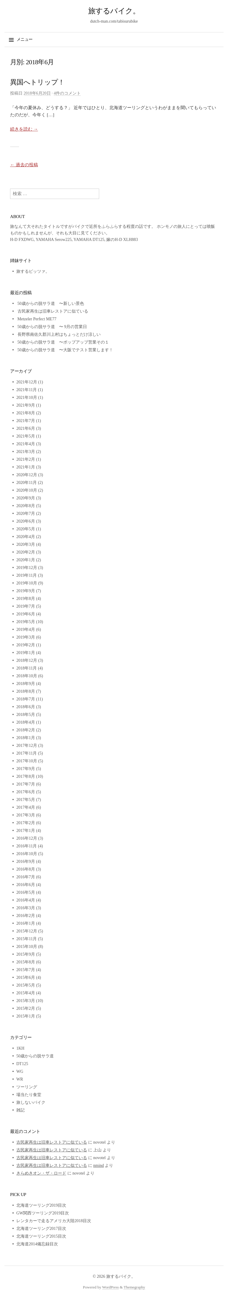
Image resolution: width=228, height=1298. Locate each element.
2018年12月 (26, 660)
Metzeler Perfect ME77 (37, 319)
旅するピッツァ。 (33, 271)
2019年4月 (25, 629)
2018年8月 (25, 691)
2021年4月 (25, 444)
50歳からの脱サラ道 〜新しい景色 (51, 303)
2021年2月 (25, 459)
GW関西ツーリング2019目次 (42, 1213)
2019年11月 (26, 575)
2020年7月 (25, 513)
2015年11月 (26, 939)
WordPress (110, 1287)
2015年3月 (25, 1000)
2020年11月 (26, 482)
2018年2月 (25, 730)
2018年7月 (25, 699)
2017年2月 (25, 823)
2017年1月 (25, 830)
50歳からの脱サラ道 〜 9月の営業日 (52, 326)
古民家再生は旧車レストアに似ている (53, 311)
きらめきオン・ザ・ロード (41, 1173)
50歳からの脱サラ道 (35, 1056)
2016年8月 (25, 869)
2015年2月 (25, 1008)
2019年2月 (25, 645)
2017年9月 (25, 768)
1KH (20, 1048)
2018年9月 (25, 683)
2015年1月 (25, 1016)
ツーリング (26, 1087)
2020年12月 (26, 475)
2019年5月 (25, 622)
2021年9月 (25, 405)
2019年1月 (25, 652)
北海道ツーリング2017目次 (41, 1228)
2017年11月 (26, 753)
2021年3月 (25, 451)
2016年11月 (26, 846)
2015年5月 (25, 985)
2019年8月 (25, 598)
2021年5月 (25, 436)
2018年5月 (25, 714)
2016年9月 (25, 861)
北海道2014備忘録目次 (37, 1244)
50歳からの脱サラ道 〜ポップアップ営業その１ (63, 342)
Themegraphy (134, 1287)
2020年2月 (25, 552)
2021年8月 (25, 413)
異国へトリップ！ (37, 82)
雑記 (20, 1110)
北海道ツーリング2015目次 (41, 1236)
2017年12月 (26, 745)
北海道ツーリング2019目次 (41, 1205)
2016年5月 (25, 892)
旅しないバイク (30, 1102)
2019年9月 (25, 591)
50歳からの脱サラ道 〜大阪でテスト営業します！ (65, 350)
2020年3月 (25, 544)
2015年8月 (25, 962)
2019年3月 (25, 637)
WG (19, 1071)
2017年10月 (26, 761)
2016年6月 (25, 884)
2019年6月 (25, 614)
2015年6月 (25, 977)
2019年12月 (26, 567)
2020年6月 (25, 521)
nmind (98, 1165)
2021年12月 (26, 382)
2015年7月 (25, 970)
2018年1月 (25, 738)
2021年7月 (25, 420)
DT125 (22, 1064)
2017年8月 (25, 776)
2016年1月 (25, 923)
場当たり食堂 (28, 1094)
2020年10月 (26, 490)
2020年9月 (25, 498)
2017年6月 (25, 792)
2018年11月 (26, 668)
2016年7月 (25, 877)
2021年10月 (26, 397)
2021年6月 (25, 428)
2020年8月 (25, 506)
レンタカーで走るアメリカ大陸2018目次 (53, 1221)
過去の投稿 (24, 164)
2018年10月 (26, 676)
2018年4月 (25, 722)
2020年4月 (25, 536)
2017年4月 (25, 807)
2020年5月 (25, 529)
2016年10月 (26, 854)
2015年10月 (26, 946)
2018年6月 (25, 707)
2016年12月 (26, 838)
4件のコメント (67, 93)
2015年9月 (25, 954)
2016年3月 (25, 908)
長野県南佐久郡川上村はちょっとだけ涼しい (59, 334)
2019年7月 (25, 606)
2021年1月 (25, 467)
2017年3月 (25, 815)
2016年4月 (25, 900)
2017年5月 (25, 799)
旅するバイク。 (114, 11)
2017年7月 (25, 784)
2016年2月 (25, 915)
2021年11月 (26, 390)
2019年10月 (26, 583)
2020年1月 (25, 560)
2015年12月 (26, 931)
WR (19, 1079)
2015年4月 (25, 993)
